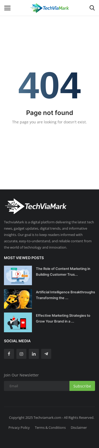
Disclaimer (79, 427)
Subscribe (82, 386)
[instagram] (21, 354)
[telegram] (46, 354)
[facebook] (9, 354)
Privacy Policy (19, 427)
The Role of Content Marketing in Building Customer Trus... (63, 271)
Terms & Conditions (50, 427)
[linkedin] (34, 354)
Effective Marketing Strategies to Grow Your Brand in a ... (63, 318)
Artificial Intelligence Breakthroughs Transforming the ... (65, 295)
